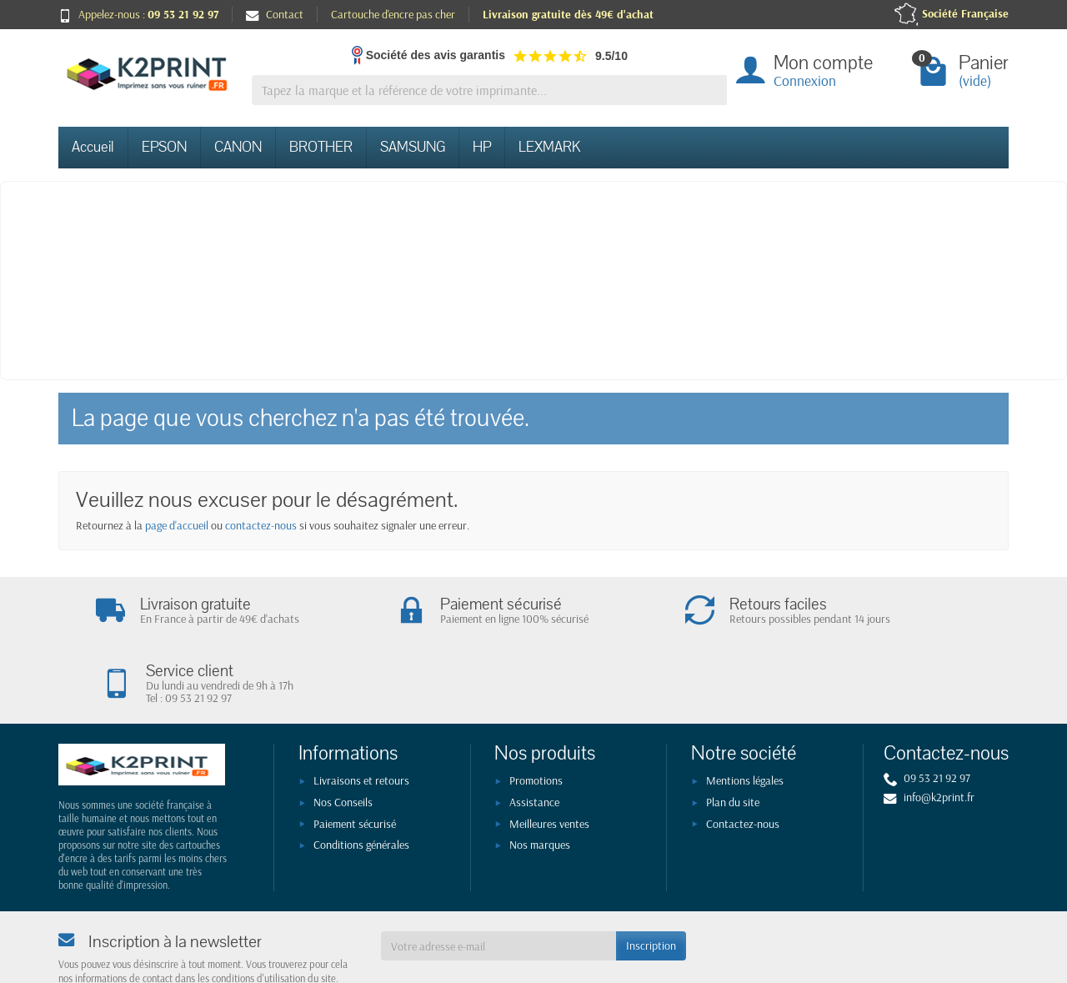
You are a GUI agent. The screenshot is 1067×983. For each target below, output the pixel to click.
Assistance (534, 738)
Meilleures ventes (549, 760)
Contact (274, 14)
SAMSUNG (412, 147)
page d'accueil (176, 525)
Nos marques (539, 781)
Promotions (536, 717)
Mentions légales (745, 717)
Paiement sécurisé (354, 760)
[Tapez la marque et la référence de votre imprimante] (489, 90)
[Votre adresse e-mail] (499, 882)
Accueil (93, 147)
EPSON (164, 147)
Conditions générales (361, 781)
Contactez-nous (742, 760)
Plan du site (732, 738)
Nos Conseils (343, 738)
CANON (238, 147)
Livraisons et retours (361, 717)
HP (482, 147)
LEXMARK (549, 147)
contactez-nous (261, 525)
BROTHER (321, 147)
